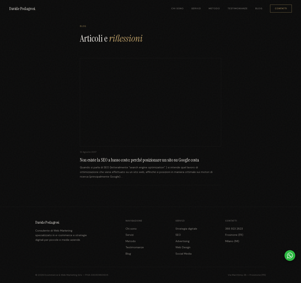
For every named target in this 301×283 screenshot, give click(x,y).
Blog (258, 8)
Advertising (182, 241)
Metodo (214, 8)
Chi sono (177, 8)
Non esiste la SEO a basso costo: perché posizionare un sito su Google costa (139, 160)
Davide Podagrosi (22, 8)
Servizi (196, 8)
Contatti (281, 8)
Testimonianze (238, 8)
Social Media (183, 253)
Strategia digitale (186, 228)
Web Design (182, 247)
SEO (178, 235)
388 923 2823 (234, 228)
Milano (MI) (232, 241)
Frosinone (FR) (234, 235)
